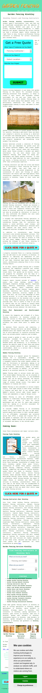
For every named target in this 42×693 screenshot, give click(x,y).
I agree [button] (25, 676)
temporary (19, 467)
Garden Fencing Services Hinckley (17, 547)
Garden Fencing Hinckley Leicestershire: (18, 21)
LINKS (22, 10)
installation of (24, 462)
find (8, 502)
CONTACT (31, 10)
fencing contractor (17, 329)
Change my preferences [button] (25, 685)
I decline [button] (25, 681)
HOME (18, 10)
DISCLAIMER (37, 10)
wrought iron (27, 442)
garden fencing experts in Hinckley (24, 604)
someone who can (33, 474)
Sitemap (4, 673)
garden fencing (30, 453)
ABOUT (26, 10)
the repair (33, 478)
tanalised (31, 450)
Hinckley (33, 280)
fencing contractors (27, 536)
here (19, 543)
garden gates (34, 455)
